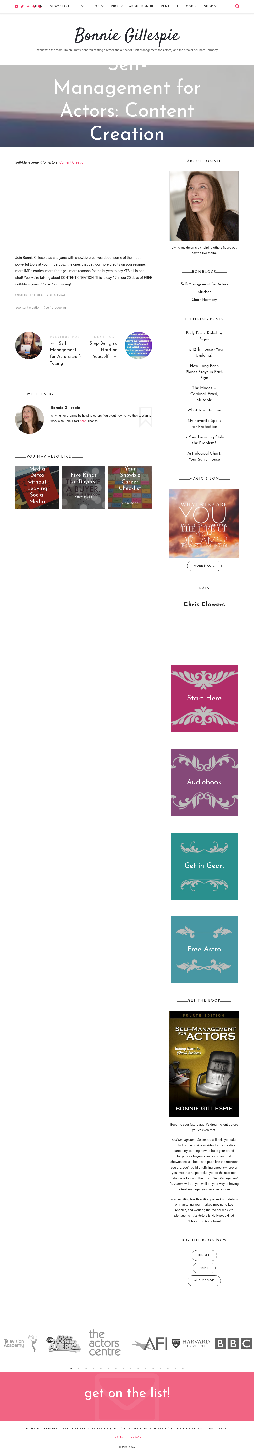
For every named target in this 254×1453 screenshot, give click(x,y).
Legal (136, 1437)
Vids (114, 6)
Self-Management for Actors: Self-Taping (49, 351)
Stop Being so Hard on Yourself (118, 348)
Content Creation (72, 162)
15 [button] (175, 1368)
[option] (21, 1343)
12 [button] (153, 1368)
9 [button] (130, 1368)
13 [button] (160, 1368)
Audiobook (204, 782)
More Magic (204, 566)
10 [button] (138, 1368)
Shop (208, 6)
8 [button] (123, 1368)
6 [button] (108, 1368)
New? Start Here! (65, 6)
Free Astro (204, 949)
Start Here (204, 698)
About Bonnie (141, 6)
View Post (83, 497)
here (83, 421)
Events (165, 6)
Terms (118, 1437)
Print (204, 1268)
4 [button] (93, 1368)
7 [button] (115, 1368)
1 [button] (71, 1368)
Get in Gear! (204, 866)
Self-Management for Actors (114, 152)
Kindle (204, 1255)
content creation (28, 307)
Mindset (204, 292)
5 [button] (100, 1368)
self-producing (55, 307)
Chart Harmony (204, 300)
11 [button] (145, 1368)
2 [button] (78, 1368)
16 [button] (182, 1368)
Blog (95, 6)
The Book (185, 6)
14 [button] (167, 1368)
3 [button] (86, 1368)
